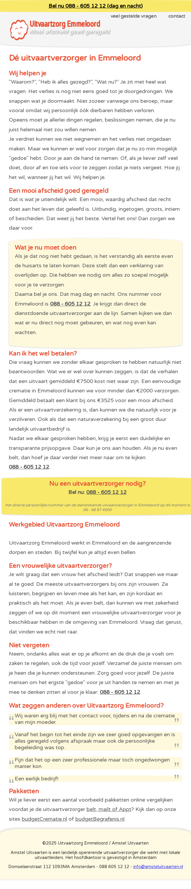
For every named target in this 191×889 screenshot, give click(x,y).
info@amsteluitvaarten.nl (158, 866)
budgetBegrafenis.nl (99, 819)
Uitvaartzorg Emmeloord (64, 24)
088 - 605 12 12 (70, 304)
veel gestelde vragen (134, 16)
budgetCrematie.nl (44, 819)
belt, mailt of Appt (109, 809)
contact (176, 16)
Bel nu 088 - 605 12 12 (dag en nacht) (95, 6)
